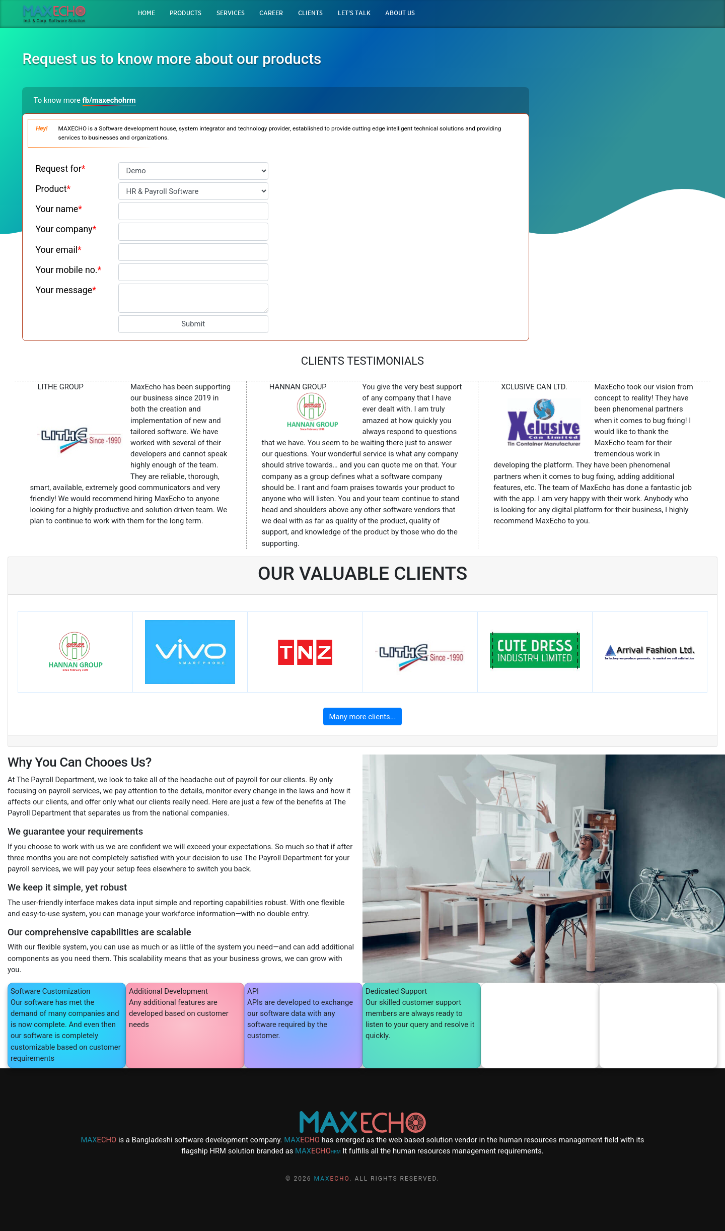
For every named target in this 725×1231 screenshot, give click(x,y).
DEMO (627, 160)
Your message (65, 290)
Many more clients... (362, 716)
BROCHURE (627, 140)
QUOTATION (627, 179)
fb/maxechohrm (109, 100)
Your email (58, 250)
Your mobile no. (68, 270)
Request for (60, 169)
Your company (65, 229)
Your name (58, 209)
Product (52, 189)
